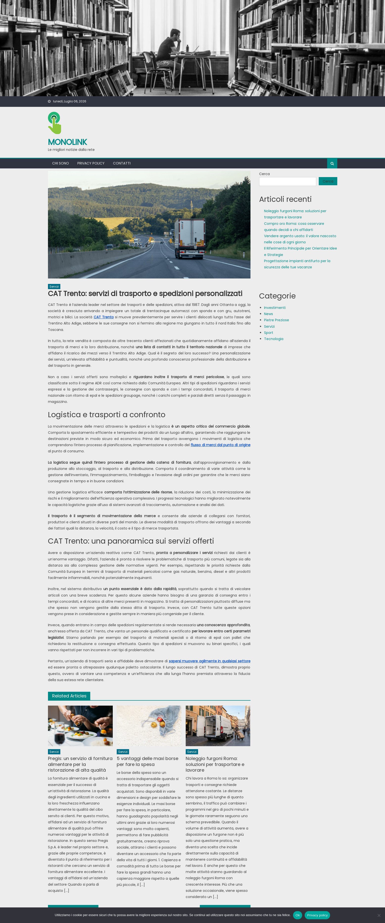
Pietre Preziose (276, 320)
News (268, 313)
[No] (378, 915)
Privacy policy (91, 163)
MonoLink (67, 142)
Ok (297, 915)
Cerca (264, 173)
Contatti (122, 163)
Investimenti (275, 307)
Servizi (54, 286)
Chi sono (60, 163)
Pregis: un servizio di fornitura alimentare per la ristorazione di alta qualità (80, 764)
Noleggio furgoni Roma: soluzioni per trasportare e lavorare (215, 764)
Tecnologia (273, 338)
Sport (268, 332)
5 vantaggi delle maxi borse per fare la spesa (147, 761)
